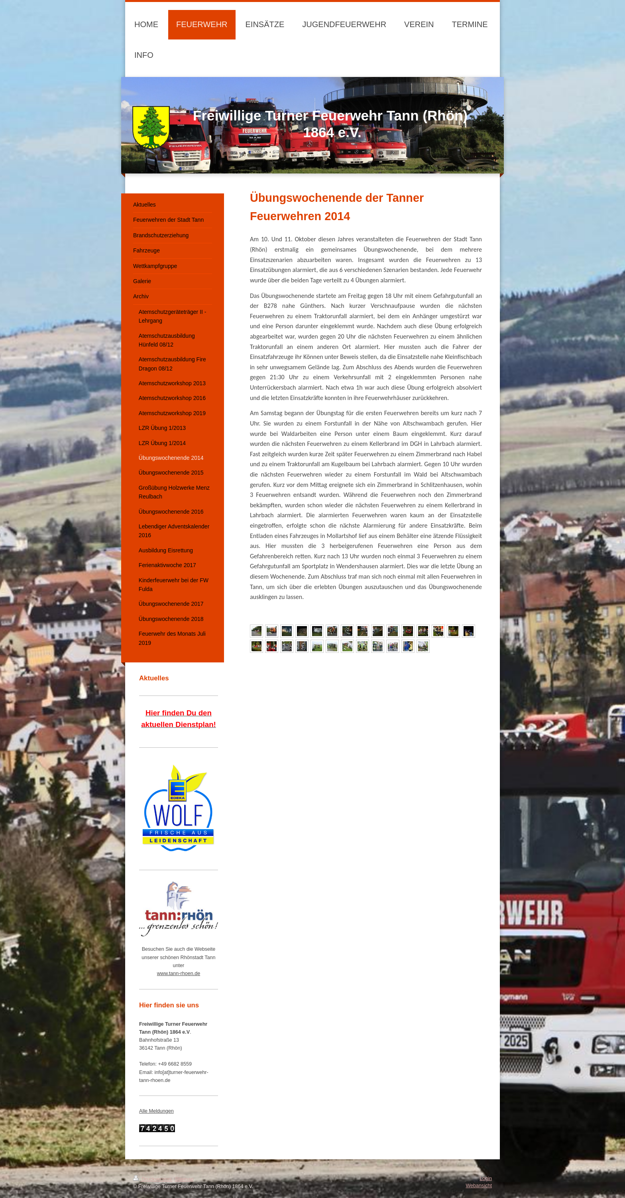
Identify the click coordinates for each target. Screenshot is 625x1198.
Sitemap (184, 1179)
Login (486, 1178)
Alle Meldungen (156, 1111)
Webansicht (479, 1185)
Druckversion (152, 1179)
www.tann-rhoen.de (178, 973)
